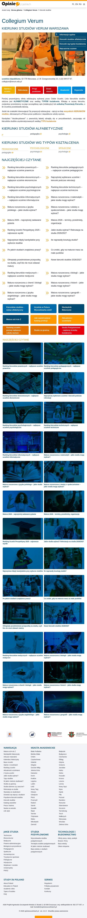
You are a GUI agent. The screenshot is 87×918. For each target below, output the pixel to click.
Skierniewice (63, 805)
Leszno (61, 781)
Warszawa (62, 819)
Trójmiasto (34, 816)
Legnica (33, 781)
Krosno (61, 778)
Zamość (33, 824)
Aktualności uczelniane (67, 319)
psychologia (64, 134)
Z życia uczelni (9, 773)
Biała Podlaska (36, 751)
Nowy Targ (34, 789)
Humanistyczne (9, 854)
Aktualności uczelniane (12, 770)
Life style (7, 811)
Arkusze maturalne (10, 757)
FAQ (5, 894)
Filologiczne (8, 860)
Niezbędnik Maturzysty (66, 308)
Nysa (61, 789)
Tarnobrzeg (63, 811)
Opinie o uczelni (7, 90)
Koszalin (62, 776)
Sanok (33, 805)
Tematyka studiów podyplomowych (43, 844)
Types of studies (9, 891)
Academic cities (9, 889)
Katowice (34, 773)
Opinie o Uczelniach (11, 765)
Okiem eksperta (63, 846)
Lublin (33, 784)
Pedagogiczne (9, 849)
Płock (33, 797)
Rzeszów (62, 803)
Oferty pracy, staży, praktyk (67, 838)
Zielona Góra (63, 824)
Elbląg (61, 759)
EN (76, 4)
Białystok (62, 751)
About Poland (8, 883)
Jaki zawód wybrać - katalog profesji (43, 319)
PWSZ (6, 870)
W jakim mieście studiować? (13, 781)
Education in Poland (11, 886)
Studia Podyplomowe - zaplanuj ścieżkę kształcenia (71, 330)
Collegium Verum (30, 10)
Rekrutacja (22, 90)
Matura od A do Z (13, 319)
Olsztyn (33, 792)
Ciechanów (63, 757)
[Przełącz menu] (57, 34)
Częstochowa (35, 759)
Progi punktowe (36, 90)
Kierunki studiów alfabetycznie (73, 39)
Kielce (61, 773)
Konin (33, 776)
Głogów (33, 765)
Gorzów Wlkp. (36, 768)
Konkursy (47, 891)
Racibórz (62, 800)
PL (73, 4)
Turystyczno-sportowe (11, 857)
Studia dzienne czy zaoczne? (14, 786)
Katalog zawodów (10, 803)
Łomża (61, 784)
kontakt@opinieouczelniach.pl (45, 907)
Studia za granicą (41, 330)
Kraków (33, 778)
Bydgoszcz (63, 754)
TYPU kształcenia (48, 121)
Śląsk (33, 811)
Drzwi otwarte (49, 90)
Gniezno (62, 765)
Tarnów (33, 814)
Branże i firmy (63, 841)
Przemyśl (34, 800)
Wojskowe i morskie (11, 865)
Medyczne (7, 841)
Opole (61, 792)
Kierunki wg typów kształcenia (73, 44)
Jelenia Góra (35, 770)
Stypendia (78, 90)
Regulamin (48, 883)
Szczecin (62, 808)
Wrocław (62, 822)
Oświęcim (34, 795)
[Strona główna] (16, 4)
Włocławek (34, 822)
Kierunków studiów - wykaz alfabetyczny (15, 308)
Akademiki (64, 90)
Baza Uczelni (8, 762)
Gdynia (61, 762)
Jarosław (62, 768)
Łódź (32, 786)
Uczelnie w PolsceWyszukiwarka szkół (43, 308)
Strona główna (16, 10)
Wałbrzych (62, 816)
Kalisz (61, 770)
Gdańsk (33, 762)
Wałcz (33, 819)
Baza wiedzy (62, 844)
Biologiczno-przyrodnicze (12, 846)
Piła (60, 795)
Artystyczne (8, 862)
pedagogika (36, 134)
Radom (33, 803)
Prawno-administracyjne (12, 843)
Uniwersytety (8, 868)
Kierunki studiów (9, 800)
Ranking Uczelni (9, 768)
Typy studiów (8, 778)
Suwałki (33, 808)
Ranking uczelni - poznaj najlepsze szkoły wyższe (13, 330)
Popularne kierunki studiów (13, 797)
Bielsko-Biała (35, 754)
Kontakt (47, 889)
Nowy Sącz (63, 786)
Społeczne (7, 852)
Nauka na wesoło (10, 808)
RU (80, 4)
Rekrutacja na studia (11, 789)
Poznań (61, 797)
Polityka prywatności (51, 886)
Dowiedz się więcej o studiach (14, 795)
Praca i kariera (9, 805)
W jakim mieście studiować (40, 846)
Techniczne (8, 835)
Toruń (61, 814)
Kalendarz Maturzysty (11, 759)
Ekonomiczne (8, 838)
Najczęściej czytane (68, 48)
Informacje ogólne (67, 35)
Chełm (33, 757)
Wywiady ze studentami (12, 792)
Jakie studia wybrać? (11, 776)
